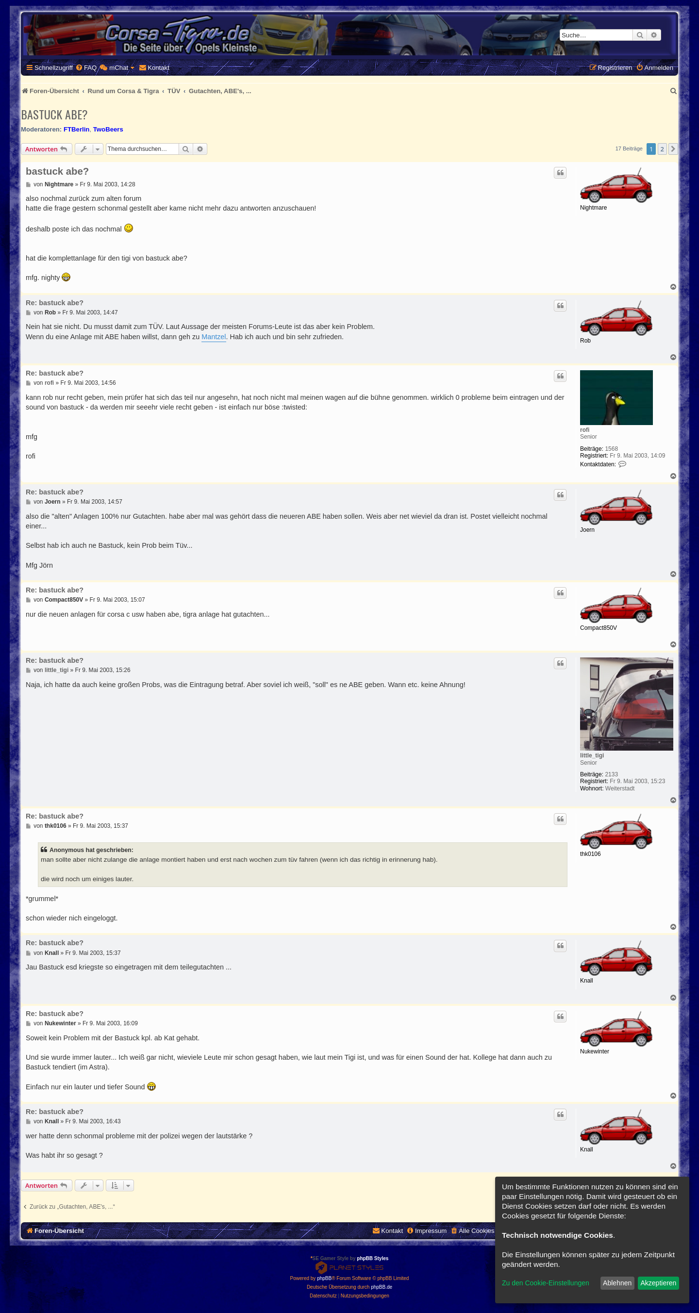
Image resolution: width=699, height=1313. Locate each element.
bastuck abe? (54, 114)
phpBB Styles (372, 1258)
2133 (611, 774)
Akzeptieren (658, 1283)
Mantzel (213, 337)
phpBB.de (381, 1287)
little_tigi (592, 755)
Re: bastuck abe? (54, 303)
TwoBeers (108, 129)
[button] (673, 149)
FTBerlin (76, 129)
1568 (611, 448)
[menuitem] (86, 68)
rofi (584, 430)
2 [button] (662, 149)
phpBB (324, 1278)
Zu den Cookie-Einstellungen (545, 1283)
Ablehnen (617, 1283)
